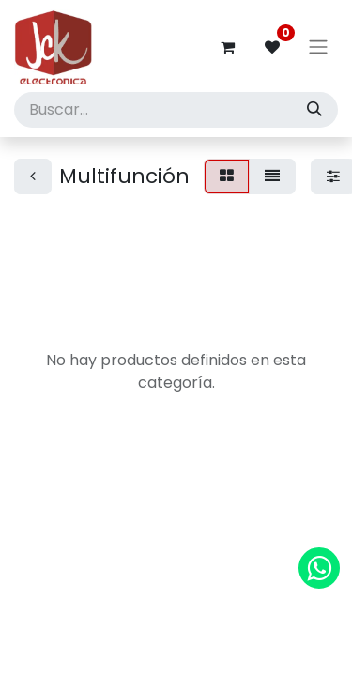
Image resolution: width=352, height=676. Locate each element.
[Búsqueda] (314, 110)
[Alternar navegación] (318, 47)
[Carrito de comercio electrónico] (227, 47)
